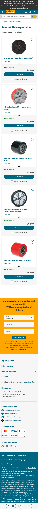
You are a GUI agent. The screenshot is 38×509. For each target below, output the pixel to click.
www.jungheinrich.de (7, 477)
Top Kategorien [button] (19, 360)
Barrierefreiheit (6, 460)
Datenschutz (22, 456)
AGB (2, 456)
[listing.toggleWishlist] (32, 39)
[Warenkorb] (34, 12)
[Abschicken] (19, 337)
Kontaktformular (28, 382)
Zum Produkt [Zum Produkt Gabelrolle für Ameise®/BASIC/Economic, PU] (19, 277)
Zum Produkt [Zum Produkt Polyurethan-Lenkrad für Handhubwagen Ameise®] (19, 125)
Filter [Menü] (11, 506)
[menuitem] (26, 12)
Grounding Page (20, 460)
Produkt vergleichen (20, 79)
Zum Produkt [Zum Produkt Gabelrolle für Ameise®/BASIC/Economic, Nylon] (19, 177)
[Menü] (3, 12)
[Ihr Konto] (26, 12)
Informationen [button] (19, 366)
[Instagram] (15, 446)
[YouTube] (7, 446)
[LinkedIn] (11, 446)
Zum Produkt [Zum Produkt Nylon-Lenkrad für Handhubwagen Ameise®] (19, 74)
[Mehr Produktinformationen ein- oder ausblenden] (19, 64)
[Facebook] (2, 446)
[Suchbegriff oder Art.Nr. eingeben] (16, 16)
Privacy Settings (6, 464)
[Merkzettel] (30, 12)
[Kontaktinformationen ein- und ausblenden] (4, 498)
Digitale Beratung (8, 371)
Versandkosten (32, 468)
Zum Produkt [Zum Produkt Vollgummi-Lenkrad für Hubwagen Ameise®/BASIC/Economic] (19, 228)
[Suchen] (34, 16)
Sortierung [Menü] (25, 506)
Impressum (11, 456)
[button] (19, 371)
